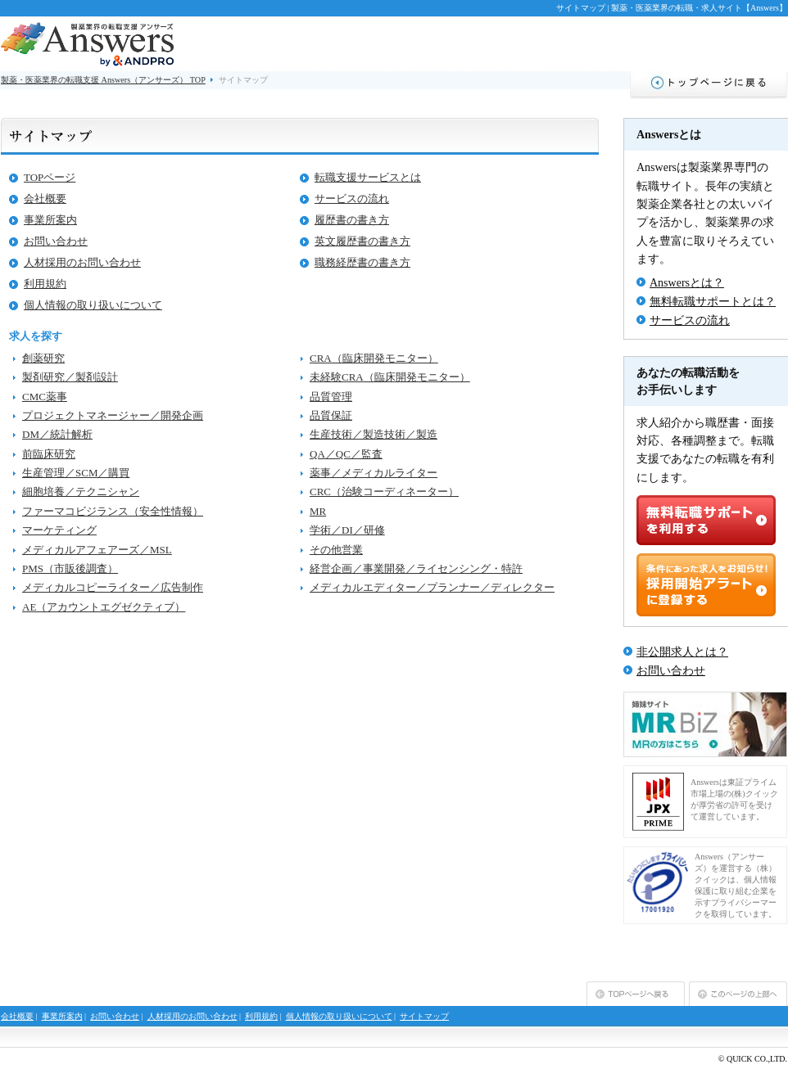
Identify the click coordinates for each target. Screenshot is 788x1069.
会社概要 (45, 198)
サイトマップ (424, 1016)
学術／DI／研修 (347, 530)
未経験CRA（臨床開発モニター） (390, 377)
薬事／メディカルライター (373, 473)
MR (318, 511)
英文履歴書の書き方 (362, 241)
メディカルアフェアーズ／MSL (97, 550)
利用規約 (45, 283)
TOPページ (49, 177)
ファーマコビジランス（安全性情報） (112, 511)
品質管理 (331, 396)
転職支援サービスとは (368, 177)
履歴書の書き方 (352, 220)
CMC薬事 (44, 396)
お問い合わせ (56, 241)
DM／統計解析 (57, 434)
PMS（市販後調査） (70, 568)
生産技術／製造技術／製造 (373, 434)
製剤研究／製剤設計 (70, 377)
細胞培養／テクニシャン (80, 491)
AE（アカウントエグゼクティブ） (103, 607)
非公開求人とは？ (682, 652)
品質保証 (331, 415)
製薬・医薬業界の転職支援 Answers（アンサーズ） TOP (103, 79)
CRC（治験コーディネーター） (384, 491)
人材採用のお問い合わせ (82, 262)
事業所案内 (50, 220)
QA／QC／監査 (346, 454)
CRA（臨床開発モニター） (374, 358)
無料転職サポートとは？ (713, 301)
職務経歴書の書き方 (362, 262)
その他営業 (336, 550)
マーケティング (59, 530)
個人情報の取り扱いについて (93, 305)
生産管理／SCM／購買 (75, 473)
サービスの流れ (352, 198)
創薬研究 (43, 358)
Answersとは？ (687, 283)
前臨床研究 (48, 454)
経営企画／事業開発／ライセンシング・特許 (416, 568)
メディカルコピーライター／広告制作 (112, 587)
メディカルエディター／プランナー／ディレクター (432, 587)
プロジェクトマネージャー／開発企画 (112, 415)
